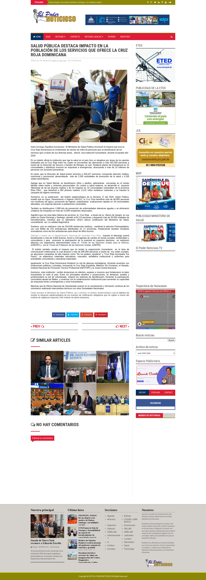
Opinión (111, 36)
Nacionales (129, 542)
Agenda (110, 516)
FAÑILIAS (128, 532)
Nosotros (125, 36)
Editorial (111, 528)
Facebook (58, 315)
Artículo (127, 516)
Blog (48, 36)
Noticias (60, 36)
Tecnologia (129, 549)
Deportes (111, 525)
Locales (127, 539)
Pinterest (101, 315)
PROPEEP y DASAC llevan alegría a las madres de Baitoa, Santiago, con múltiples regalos (68, 2)
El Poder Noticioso (103, 576)
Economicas (129, 525)
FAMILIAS (112, 532)
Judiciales (128, 535)
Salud (126, 545)
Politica (110, 545)
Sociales (111, 549)
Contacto (75, 36)
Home (37, 36)
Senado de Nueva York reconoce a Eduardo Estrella (46, 542)
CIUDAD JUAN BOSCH (130, 520)
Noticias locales (94, 36)
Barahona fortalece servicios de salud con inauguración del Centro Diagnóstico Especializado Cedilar (89, 557)
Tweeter (73, 315)
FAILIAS (128, 528)
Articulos (111, 519)
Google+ (87, 315)
